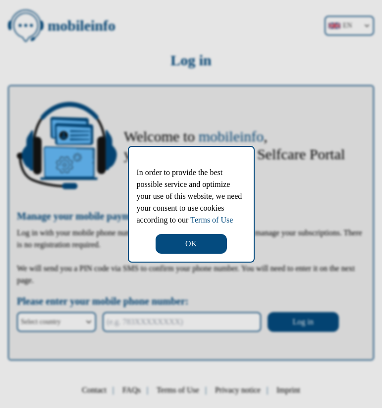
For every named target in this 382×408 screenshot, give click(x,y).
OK (191, 243)
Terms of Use (211, 220)
